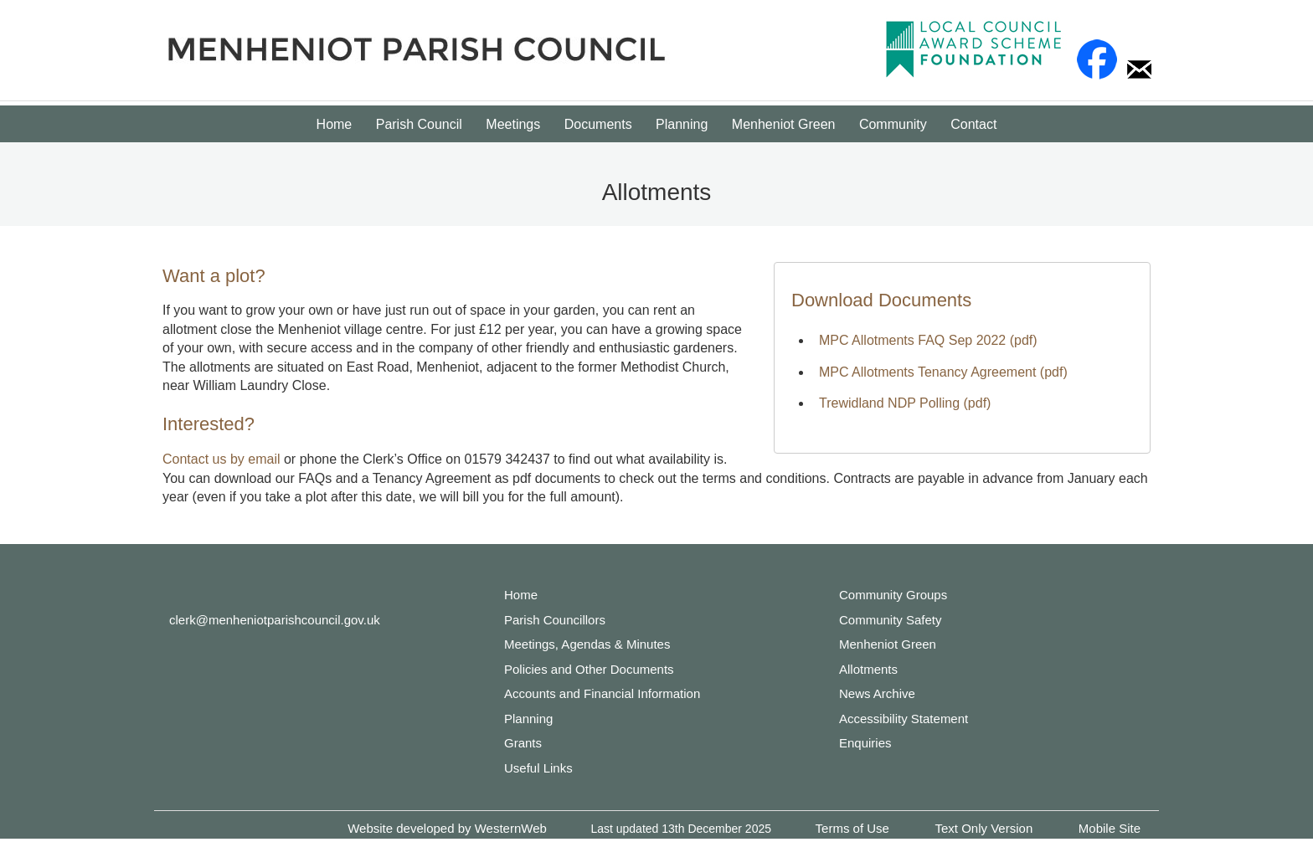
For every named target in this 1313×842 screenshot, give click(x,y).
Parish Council (419, 124)
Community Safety (890, 620)
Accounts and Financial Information (602, 693)
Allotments (868, 669)
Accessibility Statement (903, 718)
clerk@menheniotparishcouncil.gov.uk (274, 620)
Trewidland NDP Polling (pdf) (905, 403)
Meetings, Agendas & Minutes (587, 644)
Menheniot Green (784, 124)
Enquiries (865, 743)
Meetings (513, 124)
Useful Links (538, 768)
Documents (598, 124)
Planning (682, 124)
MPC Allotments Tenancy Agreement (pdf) (943, 372)
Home (335, 124)
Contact (973, 124)
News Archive (877, 693)
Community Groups (893, 595)
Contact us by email (221, 459)
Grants (523, 743)
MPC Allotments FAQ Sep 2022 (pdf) (928, 340)
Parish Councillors (554, 620)
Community (893, 124)
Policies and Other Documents (589, 669)
